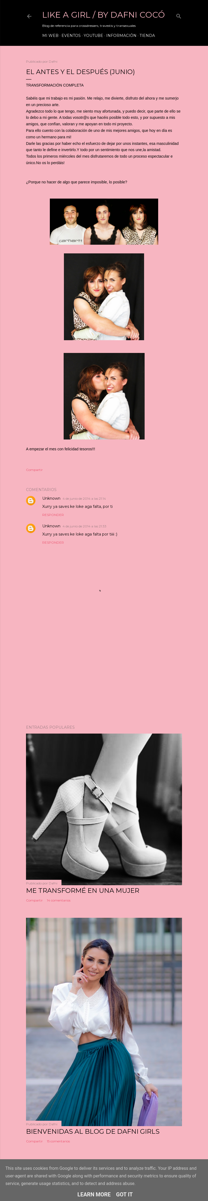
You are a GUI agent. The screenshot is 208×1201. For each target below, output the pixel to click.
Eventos (71, 35)
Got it (124, 1194)
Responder (53, 515)
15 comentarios (58, 1141)
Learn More (94, 1194)
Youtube (93, 35)
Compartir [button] (34, 470)
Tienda (147, 35)
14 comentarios (58, 900)
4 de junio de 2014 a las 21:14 (84, 498)
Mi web (50, 35)
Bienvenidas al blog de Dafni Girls (93, 1131)
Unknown (51, 498)
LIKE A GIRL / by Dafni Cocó (103, 15)
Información (121, 35)
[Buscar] (179, 15)
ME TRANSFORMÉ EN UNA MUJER (82, 890)
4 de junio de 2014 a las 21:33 (84, 526)
